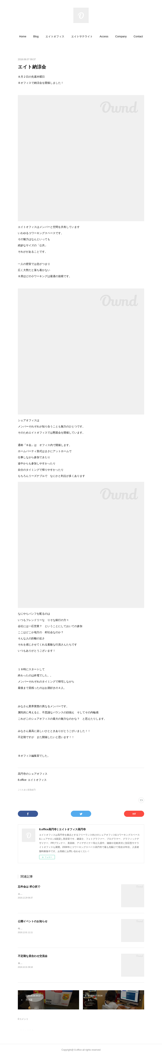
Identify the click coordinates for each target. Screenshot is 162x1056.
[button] (22, 36)
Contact (138, 36)
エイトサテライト (82, 36)
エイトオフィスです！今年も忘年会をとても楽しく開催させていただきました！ (59, 894)
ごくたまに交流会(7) (27, 790)
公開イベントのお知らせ (32, 921)
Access (104, 36)
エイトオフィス (54, 36)
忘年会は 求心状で (29, 886)
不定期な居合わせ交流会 (32, 955)
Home (22, 36)
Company (121, 36)
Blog (36, 36)
